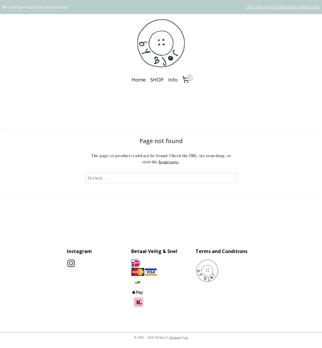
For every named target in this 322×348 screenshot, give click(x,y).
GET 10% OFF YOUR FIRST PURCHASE (283, 7)
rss (185, 337)
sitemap (175, 337)
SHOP (156, 79)
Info (173, 79)
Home (139, 79)
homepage (169, 161)
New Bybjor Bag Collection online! (35, 7)
